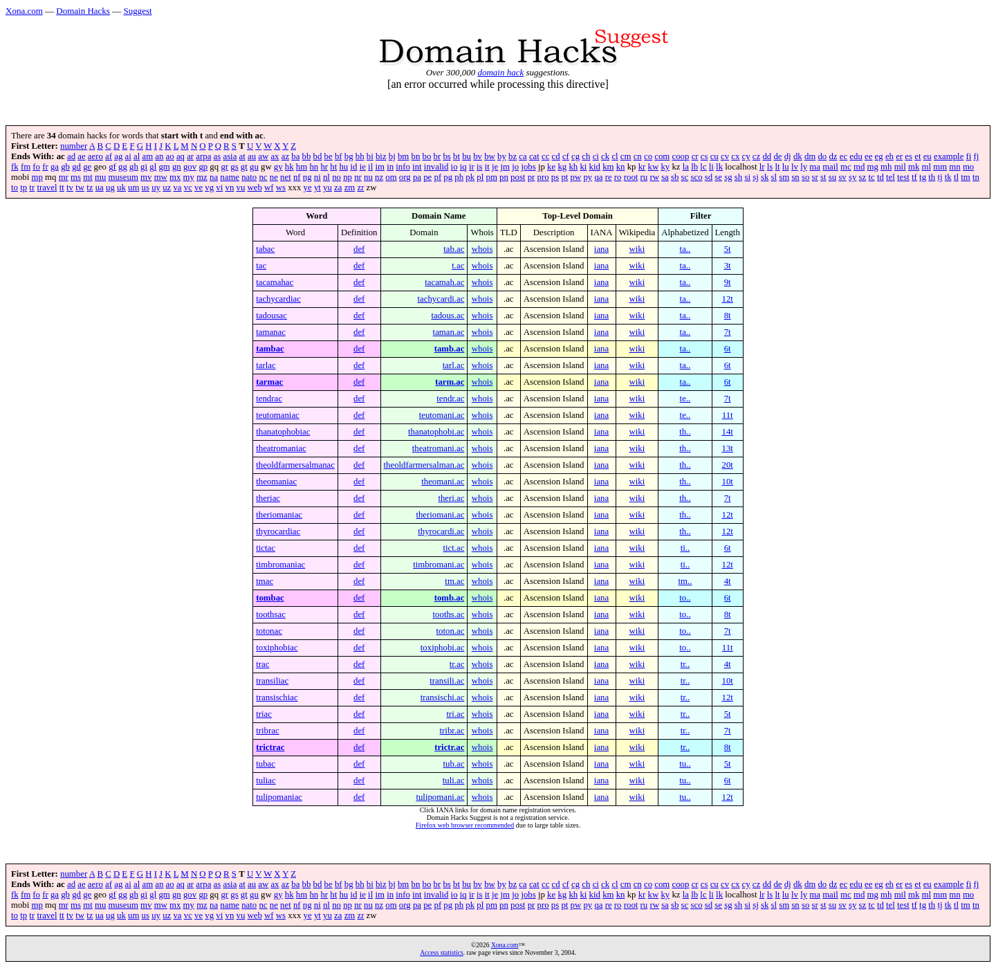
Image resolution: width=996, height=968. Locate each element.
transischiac (276, 697)
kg (561, 167)
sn (795, 177)
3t (727, 266)
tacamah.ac (444, 282)
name (229, 177)
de (777, 156)
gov (189, 167)
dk (797, 156)
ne (274, 177)
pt (564, 177)
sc (685, 177)
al (136, 156)
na (214, 177)
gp (203, 167)
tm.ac (454, 581)
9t (727, 282)
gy (278, 167)
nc (263, 177)
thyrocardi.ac (441, 531)
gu (254, 167)
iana (601, 249)
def (359, 249)
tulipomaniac (279, 797)
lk (719, 167)
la (686, 167)
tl (956, 177)
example (948, 156)
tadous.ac (447, 315)
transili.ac (447, 681)
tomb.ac (449, 598)
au (252, 156)
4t (727, 581)
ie (363, 167)
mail (830, 167)
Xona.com (24, 11)
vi (219, 187)
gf (112, 167)
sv (842, 177)
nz (379, 177)
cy (746, 156)
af (108, 156)
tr (32, 187)
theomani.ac (442, 481)
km (608, 167)
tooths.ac (449, 614)
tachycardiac (278, 299)
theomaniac (276, 481)
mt (88, 177)
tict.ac (454, 548)
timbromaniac (280, 564)
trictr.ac (449, 747)
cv (725, 156)
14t (726, 432)
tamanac (271, 332)
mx (175, 177)
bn (416, 156)
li (711, 167)
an (159, 156)
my (188, 177)
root (631, 177)
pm (491, 177)
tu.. (684, 764)
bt (456, 156)
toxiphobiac (276, 647)
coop (681, 156)
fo (36, 167)
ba (295, 156)
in (390, 167)
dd (766, 156)
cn (638, 156)
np (347, 177)
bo (427, 156)
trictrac (270, 747)
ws (281, 187)
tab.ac (453, 249)
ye (308, 187)
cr (695, 156)
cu (714, 156)
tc (871, 177)
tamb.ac (449, 349)
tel (890, 177)
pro (543, 177)
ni (317, 177)
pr (531, 177)
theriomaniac (279, 515)
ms (76, 177)
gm (163, 167)
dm (809, 156)
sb (675, 177)
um (133, 187)
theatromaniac (281, 448)
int (417, 167)
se (718, 177)
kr (642, 167)
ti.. (685, 548)
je (495, 167)
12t (726, 299)
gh (133, 167)
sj (756, 177)
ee (868, 156)
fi (969, 156)
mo (968, 167)
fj (976, 156)
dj (787, 156)
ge (87, 167)
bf (338, 156)
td (880, 177)
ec (843, 156)
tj (939, 177)
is (480, 167)
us (145, 187)
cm (625, 156)
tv (69, 187)
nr (358, 177)
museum (123, 177)
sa (665, 177)
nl (326, 177)
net (285, 177)
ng (307, 177)
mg (872, 167)
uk (121, 187)
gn (176, 167)
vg (209, 187)
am (147, 156)
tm (965, 177)
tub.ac (453, 764)
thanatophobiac (283, 432)
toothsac (271, 614)
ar (190, 156)
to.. (684, 598)
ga (54, 167)
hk (289, 167)
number (73, 146)
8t (727, 315)
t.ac (458, 266)
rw (654, 177)
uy (155, 187)
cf (565, 156)
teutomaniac (277, 415)
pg (447, 177)
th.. (684, 432)
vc (188, 187)
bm (403, 156)
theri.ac (451, 498)
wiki (637, 249)
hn (313, 167)
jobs (528, 167)
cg (575, 156)
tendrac (269, 398)
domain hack (500, 72)
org (405, 177)
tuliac (265, 780)
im (380, 167)
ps (555, 177)
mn (954, 167)
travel (47, 187)
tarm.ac (449, 382)
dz (833, 156)
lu (785, 167)
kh (573, 167)
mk (913, 167)
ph (458, 177)
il (370, 167)
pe (427, 177)
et (917, 156)
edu (855, 156)
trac (262, 664)
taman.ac (449, 332)
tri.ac (455, 714)
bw (489, 156)
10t (726, 481)
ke (551, 167)
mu (100, 177)
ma (814, 167)
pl (480, 177)
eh (889, 156)
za (338, 187)
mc (845, 167)
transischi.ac (443, 697)
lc (703, 167)
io (454, 167)
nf (297, 177)
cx (735, 156)
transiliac (272, 681)
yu (327, 187)
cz (756, 156)
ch (586, 156)
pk (469, 177)
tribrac (267, 731)
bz (512, 156)
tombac (270, 598)
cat (534, 156)
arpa (203, 156)
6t (727, 349)
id (353, 167)
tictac (265, 548)
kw (653, 167)
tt (61, 187)
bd (317, 156)
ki (583, 167)
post (517, 177)
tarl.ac (454, 365)
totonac (269, 631)
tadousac (271, 315)
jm (505, 167)
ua (99, 187)
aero (95, 156)
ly (803, 167)
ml (926, 167)
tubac (265, 764)
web (255, 187)
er (899, 156)
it (487, 167)
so (805, 177)
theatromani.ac (438, 448)
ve (198, 187)
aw (263, 156)
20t (726, 465)
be (328, 156)
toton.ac (450, 631)
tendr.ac (450, 398)
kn (620, 167)
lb (694, 167)
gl (152, 167)
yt (317, 187)
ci (596, 156)
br (437, 156)
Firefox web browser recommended (465, 825)
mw (160, 177)
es (908, 156)
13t (726, 448)
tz (89, 187)
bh (360, 156)
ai (128, 156)
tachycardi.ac (441, 299)
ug (110, 187)
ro (618, 177)
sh (738, 177)
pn (503, 177)
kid (594, 167)
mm (940, 167)
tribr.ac (452, 731)
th (931, 177)
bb (306, 156)
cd (556, 156)
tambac (270, 349)
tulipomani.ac (440, 797)
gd (76, 167)
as (217, 156)
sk (764, 177)
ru (644, 177)
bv (477, 156)
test (903, 177)
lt (777, 167)
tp (23, 187)
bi (370, 156)
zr (360, 187)
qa (598, 177)
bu (466, 156)
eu (927, 156)
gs (234, 167)
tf (914, 177)
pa (417, 177)
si (747, 177)
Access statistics (441, 952)
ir (471, 167)
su (832, 177)
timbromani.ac (438, 564)
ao (170, 156)
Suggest (137, 11)
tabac (265, 249)
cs (704, 156)
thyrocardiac (278, 531)
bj (392, 156)
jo (515, 167)
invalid (436, 167)
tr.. (685, 664)
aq (180, 156)
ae (81, 156)
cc (545, 156)
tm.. (685, 581)
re (608, 177)
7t (727, 332)
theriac (268, 498)
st (823, 177)
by (501, 156)
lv (794, 167)
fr (45, 167)
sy (852, 177)
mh (886, 167)
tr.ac (457, 664)
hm (301, 167)
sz (863, 177)
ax (274, 156)
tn (975, 177)
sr (815, 177)
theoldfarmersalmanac (295, 465)
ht (333, 167)
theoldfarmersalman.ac (424, 465)
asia (230, 156)
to (14, 187)
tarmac (269, 382)
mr (63, 177)
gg (122, 167)
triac (264, 714)
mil (900, 167)
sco (696, 177)
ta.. (685, 249)
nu (368, 177)
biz (381, 156)
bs (446, 156)
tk (948, 177)
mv (145, 177)
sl (774, 177)
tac (261, 266)
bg (348, 156)
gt (244, 167)
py (587, 177)
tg (922, 177)
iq (463, 167)
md (859, 167)
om (390, 177)
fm (25, 167)
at (242, 156)
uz (167, 187)
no (336, 177)
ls (770, 167)
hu (343, 167)
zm (350, 187)
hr (324, 167)
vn (229, 187)
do (822, 156)
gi (143, 167)
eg (879, 156)
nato (249, 177)
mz (202, 177)
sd (708, 177)
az (285, 156)
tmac (264, 581)
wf (269, 187)
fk (15, 167)
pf (437, 177)
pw (576, 177)
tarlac (265, 365)
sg (728, 177)
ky (665, 167)
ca (522, 156)
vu (241, 187)
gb (65, 167)
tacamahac (274, 282)
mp (37, 177)
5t (727, 249)
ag (118, 156)
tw (79, 187)
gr (224, 167)
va (177, 187)
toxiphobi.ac (443, 647)
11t (727, 415)
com (662, 156)
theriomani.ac (440, 515)
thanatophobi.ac (436, 432)
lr (762, 167)
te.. (685, 398)
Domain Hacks (83, 11)
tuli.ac (454, 780)
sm (784, 177)
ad (71, 156)
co (648, 156)
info (403, 167)
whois (482, 249)
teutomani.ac (442, 415)
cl (614, 156)
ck (605, 156)
